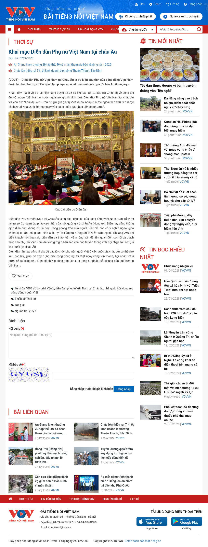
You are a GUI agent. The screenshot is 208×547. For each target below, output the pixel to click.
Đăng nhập (193, 4)
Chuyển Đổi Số (112, 499)
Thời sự (23, 42)
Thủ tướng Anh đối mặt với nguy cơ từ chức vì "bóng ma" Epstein (180, 149)
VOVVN (55, 438)
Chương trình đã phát (135, 16)
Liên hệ (172, 4)
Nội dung (16, 328)
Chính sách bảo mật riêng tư (142, 541)
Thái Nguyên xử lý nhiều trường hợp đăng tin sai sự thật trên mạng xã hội (181, 173)
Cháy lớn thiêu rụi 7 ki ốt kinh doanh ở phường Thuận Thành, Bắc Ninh (58, 70)
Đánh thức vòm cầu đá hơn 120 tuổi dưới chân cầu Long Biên (180, 313)
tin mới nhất (165, 41)
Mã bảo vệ (17, 364)
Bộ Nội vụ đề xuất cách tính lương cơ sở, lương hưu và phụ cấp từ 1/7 (180, 196)
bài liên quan (31, 412)
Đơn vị (155, 4)
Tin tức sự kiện (59, 29)
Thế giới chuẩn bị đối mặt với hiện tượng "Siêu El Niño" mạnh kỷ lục (181, 388)
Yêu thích (23, 276)
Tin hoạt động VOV (90, 29)
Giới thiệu (34, 29)
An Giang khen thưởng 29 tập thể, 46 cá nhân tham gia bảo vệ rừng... (50, 429)
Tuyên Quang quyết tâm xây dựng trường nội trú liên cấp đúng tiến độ (117, 453)
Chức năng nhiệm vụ (178, 266)
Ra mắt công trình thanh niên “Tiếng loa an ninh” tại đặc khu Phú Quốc (117, 481)
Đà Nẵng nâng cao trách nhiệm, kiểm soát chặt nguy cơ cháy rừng (181, 103)
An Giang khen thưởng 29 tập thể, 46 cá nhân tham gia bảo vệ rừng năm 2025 (62, 64)
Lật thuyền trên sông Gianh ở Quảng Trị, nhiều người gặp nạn (181, 337)
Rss (139, 4)
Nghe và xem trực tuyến (181, 16)
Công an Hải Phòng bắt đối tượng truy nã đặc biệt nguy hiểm (180, 126)
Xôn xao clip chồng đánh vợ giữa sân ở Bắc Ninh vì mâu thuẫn (51, 481)
